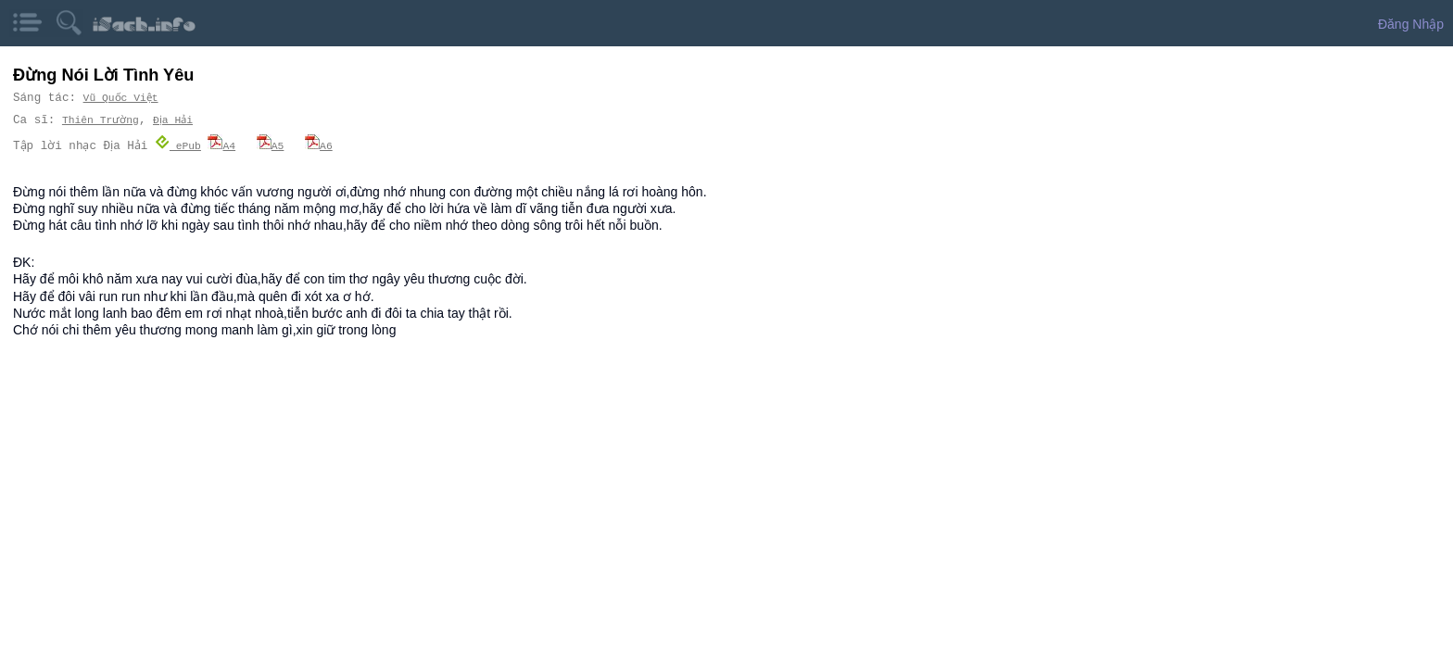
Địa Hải (174, 120)
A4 (227, 145)
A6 (324, 145)
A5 (276, 145)
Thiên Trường (100, 120)
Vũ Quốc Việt (121, 98)
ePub (183, 145)
